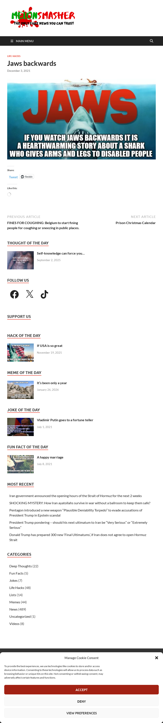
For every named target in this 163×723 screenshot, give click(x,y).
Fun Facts (16, 573)
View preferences (81, 713)
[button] (157, 658)
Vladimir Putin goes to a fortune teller (65, 420)
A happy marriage (50, 457)
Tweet (13, 176)
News (13, 609)
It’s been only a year (52, 383)
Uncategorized (20, 616)
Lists (12, 595)
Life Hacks (13, 56)
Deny (81, 701)
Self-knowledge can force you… (61, 253)
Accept (82, 690)
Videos (14, 624)
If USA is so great (49, 345)
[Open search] (151, 41)
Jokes (13, 580)
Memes (14, 602)
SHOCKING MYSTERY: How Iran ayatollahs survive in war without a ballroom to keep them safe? (79, 503)
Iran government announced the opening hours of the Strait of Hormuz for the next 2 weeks (75, 496)
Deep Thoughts (20, 566)
